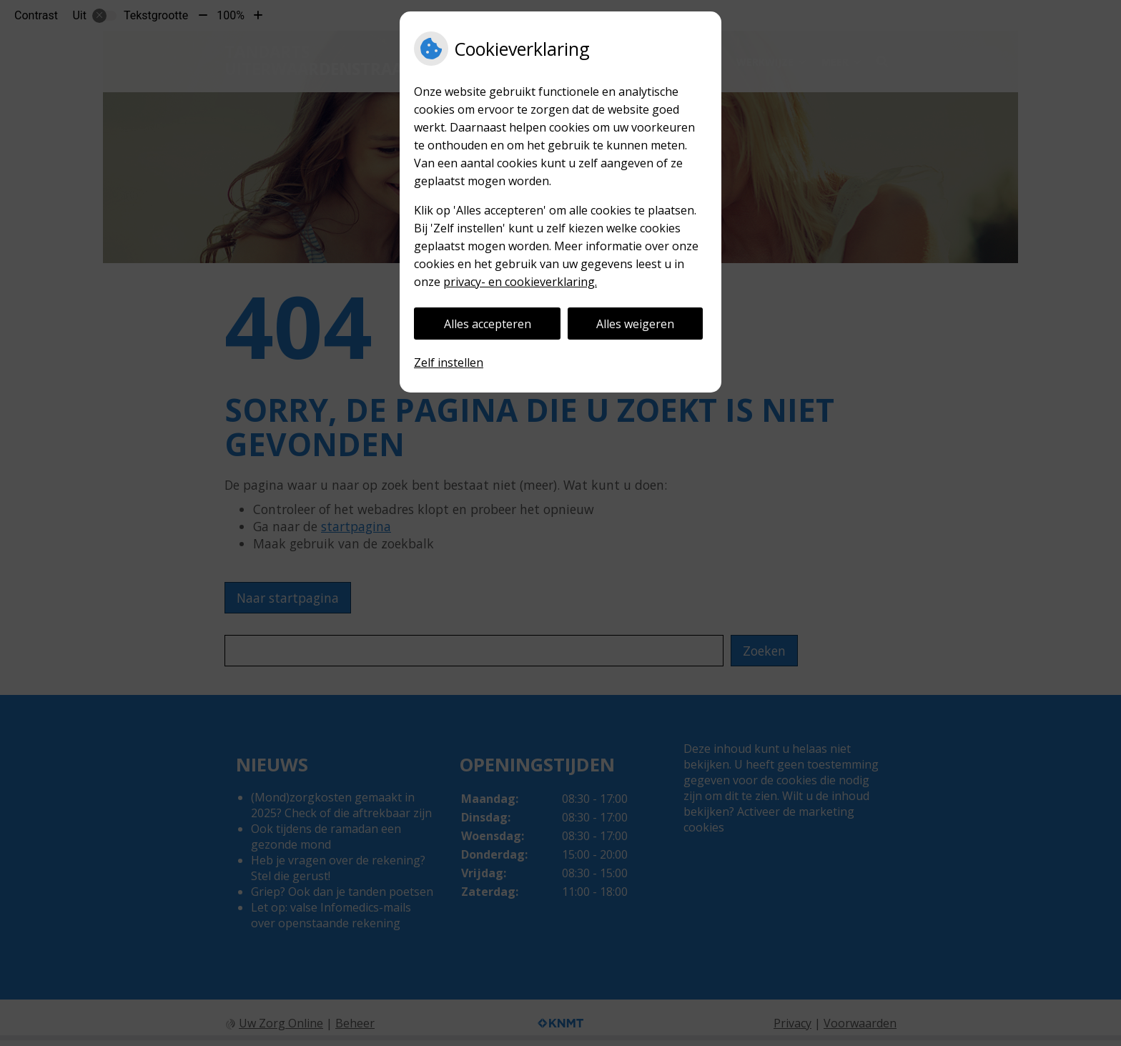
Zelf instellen (448, 362)
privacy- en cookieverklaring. (520, 282)
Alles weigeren (635, 324)
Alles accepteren (487, 324)
